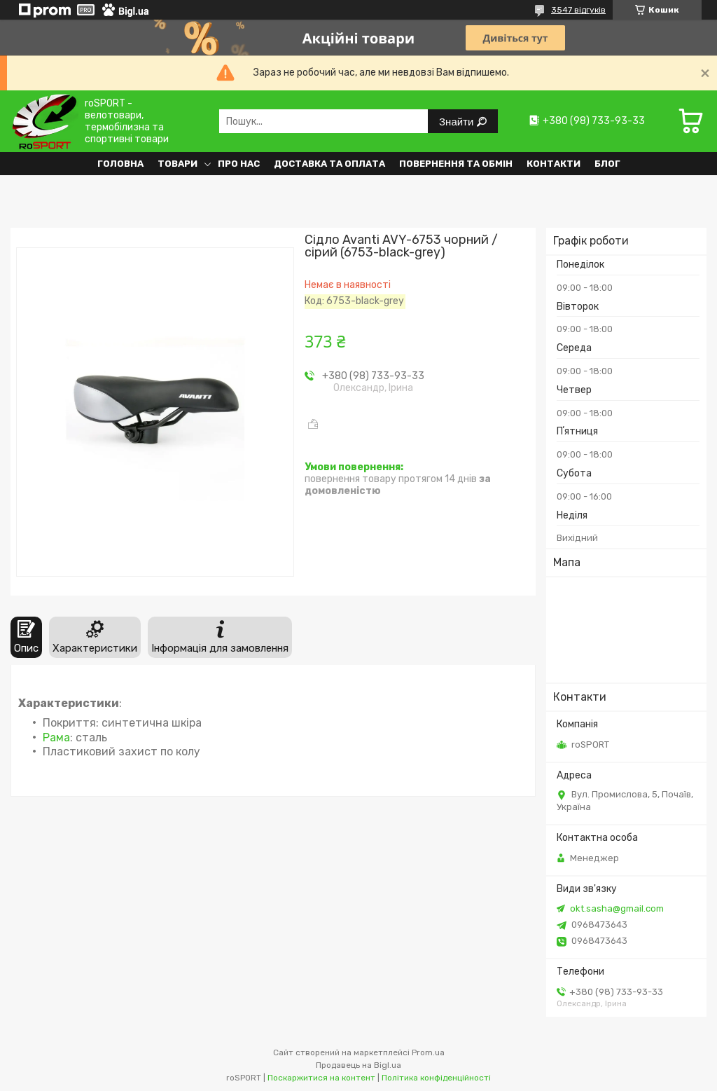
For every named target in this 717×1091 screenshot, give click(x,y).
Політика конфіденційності (436, 1078)
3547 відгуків (578, 10)
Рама (56, 737)
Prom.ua (428, 1052)
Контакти (553, 163)
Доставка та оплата (329, 163)
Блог (607, 163)
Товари (177, 163)
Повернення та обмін (456, 163)
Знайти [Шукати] (457, 122)
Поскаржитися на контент (321, 1078)
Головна (120, 163)
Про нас (239, 163)
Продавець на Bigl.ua (358, 1065)
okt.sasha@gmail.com (617, 908)
